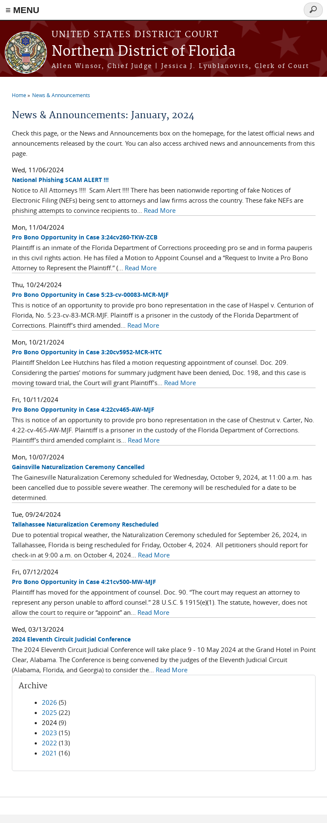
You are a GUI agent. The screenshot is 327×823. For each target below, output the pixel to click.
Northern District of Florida (144, 51)
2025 (49, 712)
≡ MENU (22, 10)
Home (19, 95)
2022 (49, 743)
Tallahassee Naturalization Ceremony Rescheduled (85, 524)
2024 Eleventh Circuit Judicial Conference (71, 639)
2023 (49, 732)
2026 (49, 702)
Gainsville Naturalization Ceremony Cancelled (78, 467)
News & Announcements (61, 95)
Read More (160, 210)
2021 (49, 753)
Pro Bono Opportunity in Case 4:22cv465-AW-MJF (83, 409)
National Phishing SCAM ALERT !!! (60, 180)
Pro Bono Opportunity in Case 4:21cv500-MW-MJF (84, 582)
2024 (49, 722)
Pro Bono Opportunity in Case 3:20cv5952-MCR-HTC (87, 352)
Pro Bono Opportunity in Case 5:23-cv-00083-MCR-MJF (90, 295)
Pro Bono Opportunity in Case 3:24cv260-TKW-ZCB (84, 237)
